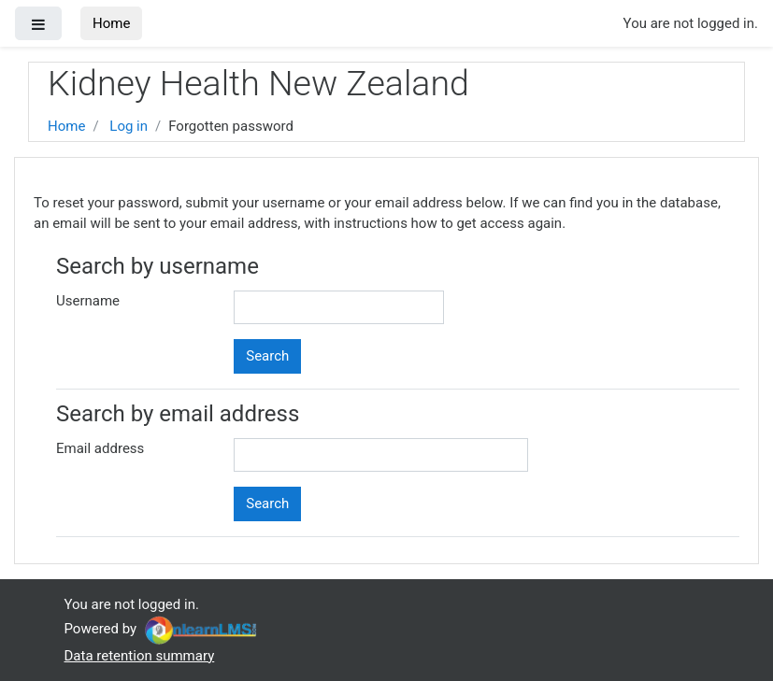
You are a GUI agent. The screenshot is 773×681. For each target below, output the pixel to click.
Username (88, 300)
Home (111, 23)
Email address (100, 448)
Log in (128, 126)
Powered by (162, 628)
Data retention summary (139, 655)
